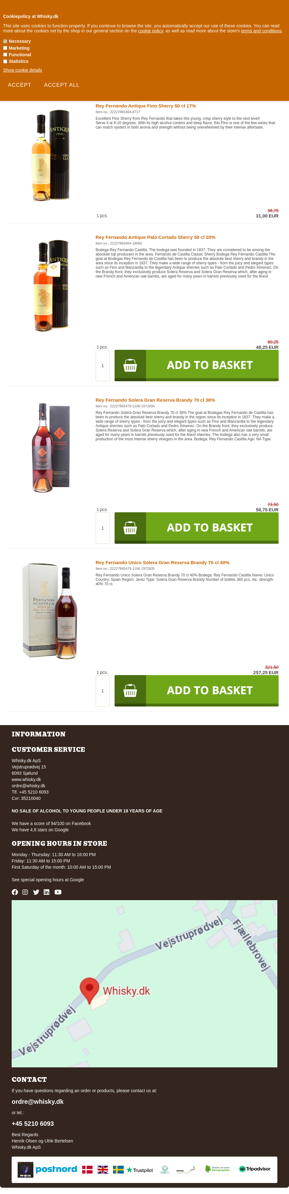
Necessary (20, 41)
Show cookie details (22, 70)
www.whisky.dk (26, 779)
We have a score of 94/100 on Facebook (51, 823)
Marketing (19, 48)
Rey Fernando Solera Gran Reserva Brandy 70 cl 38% (155, 400)
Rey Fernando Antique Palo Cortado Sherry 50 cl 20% (155, 237)
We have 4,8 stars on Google (40, 829)
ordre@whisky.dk (28, 785)
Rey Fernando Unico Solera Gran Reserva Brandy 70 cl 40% (163, 562)
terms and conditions (261, 30)
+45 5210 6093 (33, 1123)
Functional (20, 54)
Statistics (18, 61)
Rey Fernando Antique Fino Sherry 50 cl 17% (146, 105)
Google (77, 879)
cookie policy (150, 30)
